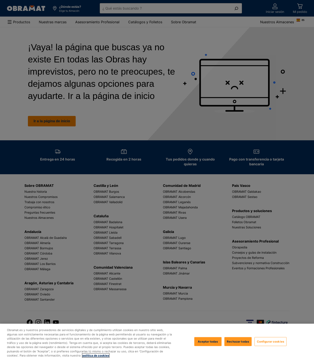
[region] (157, 342)
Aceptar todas (208, 341)
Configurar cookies (270, 341)
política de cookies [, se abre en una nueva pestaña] (95, 355)
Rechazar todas (238, 341)
